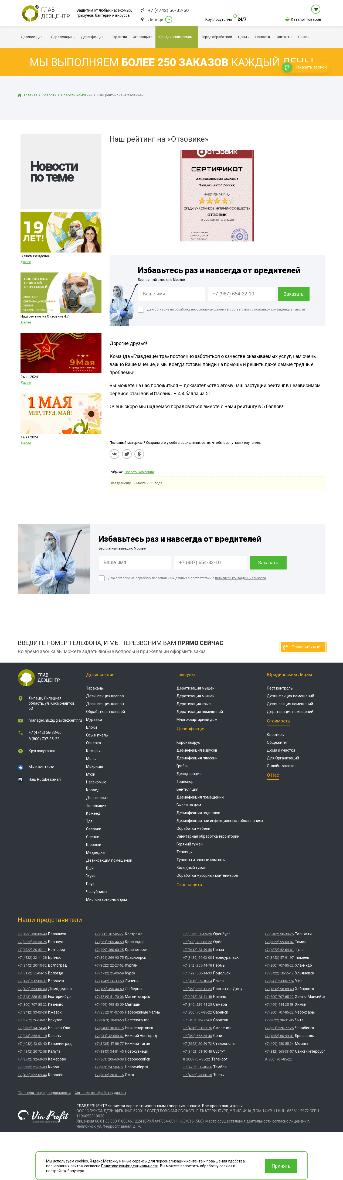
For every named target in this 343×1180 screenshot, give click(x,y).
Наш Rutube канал (45, 779)
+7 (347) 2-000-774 (279, 981)
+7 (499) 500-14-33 (197, 973)
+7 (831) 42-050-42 (109, 1036)
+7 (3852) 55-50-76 (32, 942)
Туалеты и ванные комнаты (201, 860)
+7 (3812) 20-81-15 (109, 1075)
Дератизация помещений (199, 712)
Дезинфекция (191, 728)
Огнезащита (189, 884)
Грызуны (185, 674)
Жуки (91, 876)
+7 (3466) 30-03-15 (109, 1028)
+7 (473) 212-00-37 (32, 981)
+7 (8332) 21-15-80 (32, 1067)
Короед (93, 790)
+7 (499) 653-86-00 (32, 989)
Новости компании (139, 472)
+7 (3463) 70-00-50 (109, 1020)
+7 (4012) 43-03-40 (32, 1044)
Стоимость (278, 721)
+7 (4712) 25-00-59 (109, 973)
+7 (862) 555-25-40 (197, 1036)
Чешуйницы (96, 891)
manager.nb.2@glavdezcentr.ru (55, 720)
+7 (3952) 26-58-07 (32, 1020)
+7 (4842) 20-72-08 (32, 1051)
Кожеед (93, 813)
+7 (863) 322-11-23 (197, 989)
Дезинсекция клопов (105, 696)
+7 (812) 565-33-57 (279, 1051)
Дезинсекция (100, 674)
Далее (26, 262)
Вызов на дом (188, 805)
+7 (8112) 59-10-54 (197, 981)
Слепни (92, 837)
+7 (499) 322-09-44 (32, 1075)
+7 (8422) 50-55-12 (279, 973)
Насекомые (96, 782)
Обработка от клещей (105, 712)
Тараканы (95, 688)
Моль (91, 758)
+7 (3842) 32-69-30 (32, 1059)
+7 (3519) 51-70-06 (109, 997)
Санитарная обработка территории (207, 836)
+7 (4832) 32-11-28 (32, 958)
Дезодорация (189, 774)
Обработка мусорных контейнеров (207, 875)
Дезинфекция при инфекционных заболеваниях (219, 821)
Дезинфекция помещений (200, 797)
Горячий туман (189, 844)
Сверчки (93, 829)
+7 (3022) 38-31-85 (279, 1020)
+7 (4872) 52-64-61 (279, 950)
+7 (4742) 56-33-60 (168, 10)
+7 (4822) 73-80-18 (197, 1075)
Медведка (95, 852)
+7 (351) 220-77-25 (279, 1028)
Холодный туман (191, 867)
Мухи (90, 774)
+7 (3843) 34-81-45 (109, 1051)
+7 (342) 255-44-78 (197, 965)
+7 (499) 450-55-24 (279, 1044)
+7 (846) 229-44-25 (197, 1004)
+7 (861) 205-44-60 (109, 942)
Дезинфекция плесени (197, 758)
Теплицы (184, 852)
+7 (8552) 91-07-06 (109, 1012)
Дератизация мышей (195, 688)
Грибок (182, 766)
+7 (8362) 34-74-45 (32, 1028)
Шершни (93, 845)
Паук (90, 884)
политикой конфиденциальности (279, 309)
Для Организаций (283, 758)
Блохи (91, 727)
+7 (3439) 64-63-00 (197, 958)
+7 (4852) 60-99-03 (279, 1036)
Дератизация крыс (193, 704)
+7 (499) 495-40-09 (109, 1004)
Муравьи (94, 719)
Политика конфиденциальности (44, 1093)
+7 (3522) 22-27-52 (109, 965)
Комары (93, 751)
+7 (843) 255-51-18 (32, 1036)
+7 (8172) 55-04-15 (32, 973)
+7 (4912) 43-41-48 (197, 997)
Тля (89, 821)
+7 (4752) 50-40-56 (197, 1067)
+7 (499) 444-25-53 (279, 1004)
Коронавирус (188, 742)
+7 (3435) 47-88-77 (109, 1044)
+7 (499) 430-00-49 (32, 934)
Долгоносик (97, 798)
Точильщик (96, 805)
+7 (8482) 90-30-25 (279, 934)
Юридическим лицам (289, 674)
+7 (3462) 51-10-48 (197, 1051)
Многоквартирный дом (106, 899)
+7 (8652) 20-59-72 (197, 1044)
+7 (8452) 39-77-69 (197, 1020)
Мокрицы (94, 766)
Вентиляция (187, 789)
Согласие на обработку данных (100, 1093)
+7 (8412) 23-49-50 (197, 950)
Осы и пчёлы (97, 735)
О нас (273, 775)
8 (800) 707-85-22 (44, 739)
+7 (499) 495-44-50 (109, 989)
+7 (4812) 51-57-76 (197, 1028)
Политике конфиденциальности (129, 1166)
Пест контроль (280, 688)
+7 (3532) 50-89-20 (197, 934)
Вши (90, 868)
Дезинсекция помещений (109, 860)
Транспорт (185, 781)
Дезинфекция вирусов (196, 750)
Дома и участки (281, 750)
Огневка (93, 743)
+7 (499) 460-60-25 (109, 950)
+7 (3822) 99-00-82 (279, 942)
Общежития (277, 742)
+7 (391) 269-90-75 (109, 958)
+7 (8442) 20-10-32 (32, 965)
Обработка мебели (193, 828)
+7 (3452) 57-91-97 (279, 958)
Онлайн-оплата (280, 766)
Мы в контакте (41, 767)
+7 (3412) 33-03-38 (32, 1012)
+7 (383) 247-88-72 (109, 1067)
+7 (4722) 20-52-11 (32, 950)
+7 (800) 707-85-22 (32, 1004)
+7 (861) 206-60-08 (109, 1059)
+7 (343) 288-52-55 (32, 997)
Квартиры (275, 734)
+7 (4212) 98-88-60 (279, 989)
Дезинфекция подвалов (198, 813)
